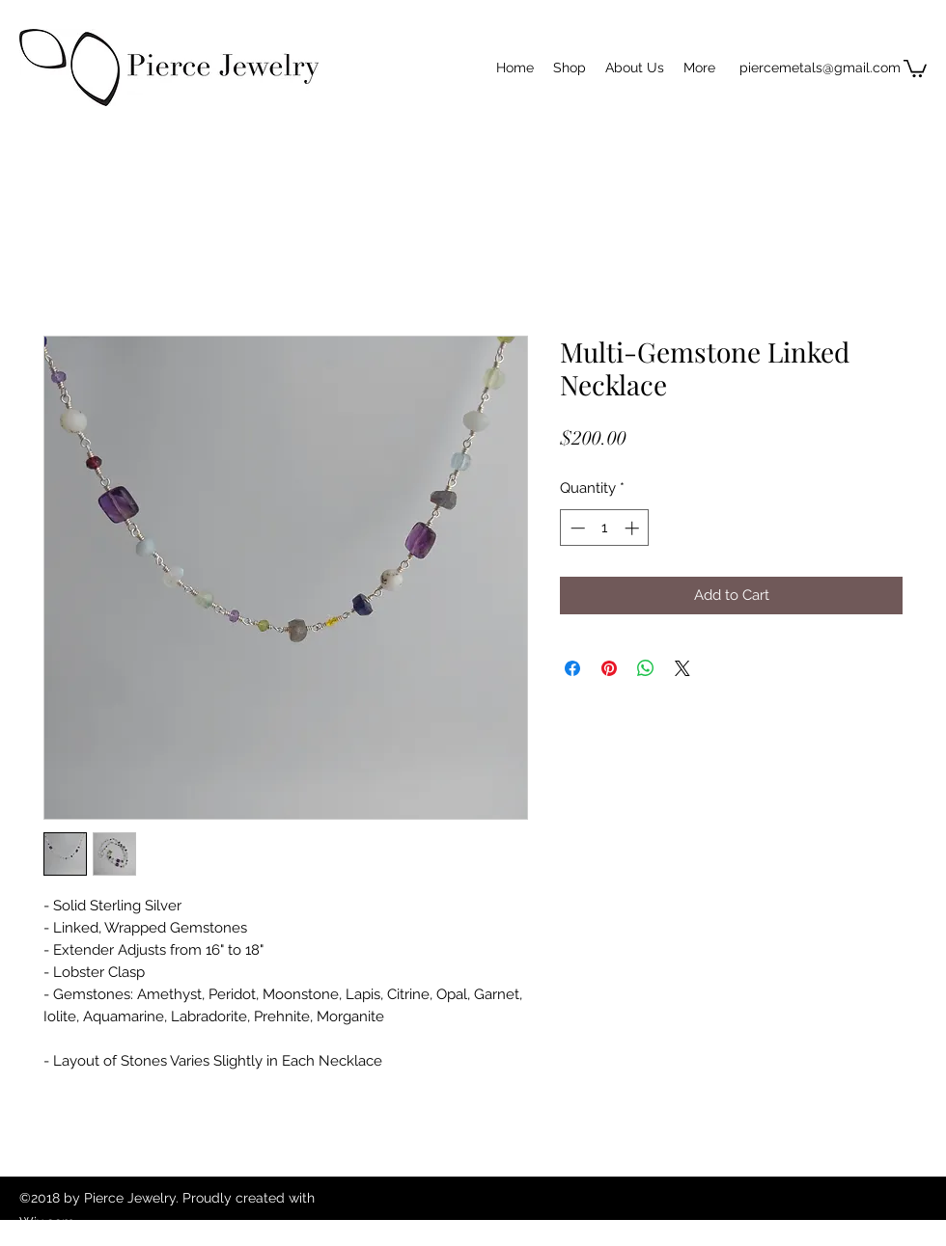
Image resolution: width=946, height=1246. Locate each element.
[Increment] (634, 528)
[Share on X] (682, 668)
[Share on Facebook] (572, 668)
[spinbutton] (605, 528)
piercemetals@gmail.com (820, 67)
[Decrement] (576, 528)
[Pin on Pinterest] (609, 668)
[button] (915, 67)
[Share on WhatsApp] (645, 668)
